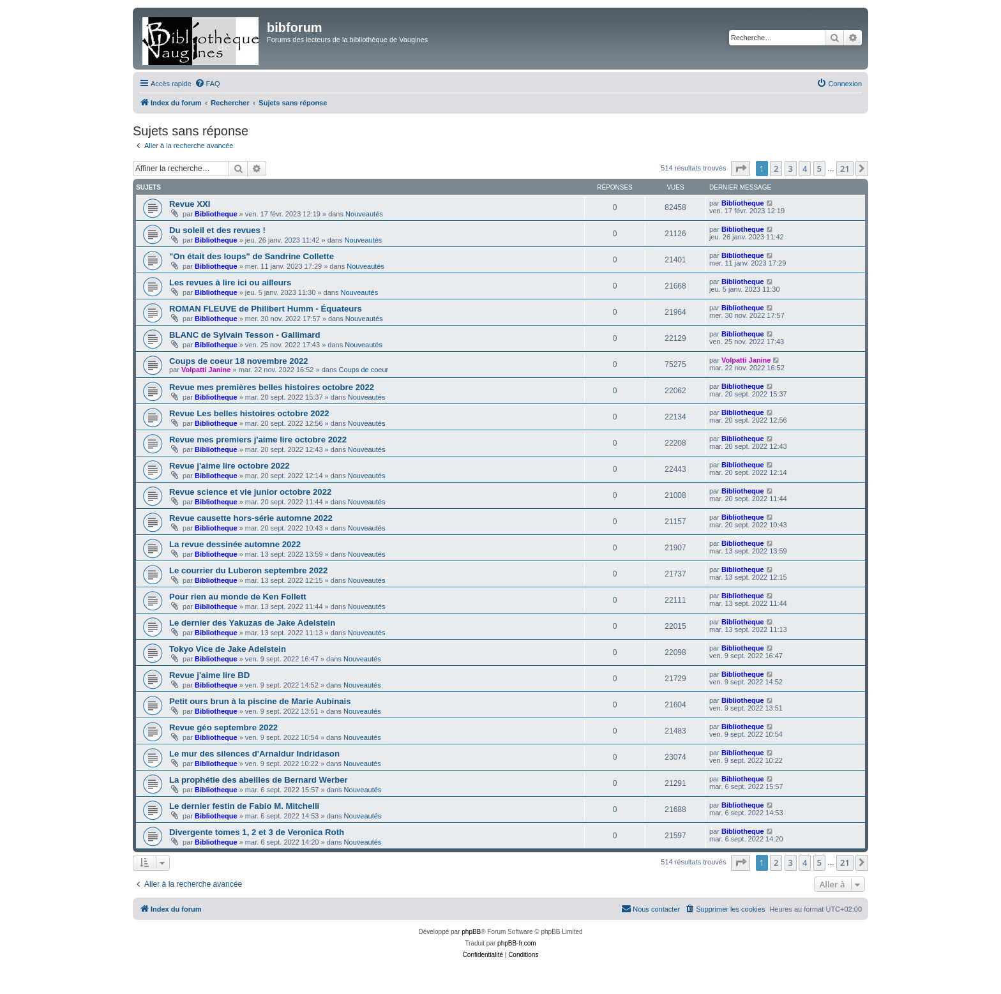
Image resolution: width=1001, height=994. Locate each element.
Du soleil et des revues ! (217, 230)
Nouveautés (364, 214)
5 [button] (819, 168)
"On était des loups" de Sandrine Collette (251, 256)
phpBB (471, 931)
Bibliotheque (216, 214)
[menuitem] (207, 83)
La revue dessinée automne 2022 (235, 544)
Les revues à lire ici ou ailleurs (230, 282)
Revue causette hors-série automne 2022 (251, 518)
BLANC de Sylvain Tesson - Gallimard (244, 335)
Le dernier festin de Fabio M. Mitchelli (244, 806)
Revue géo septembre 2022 (223, 727)
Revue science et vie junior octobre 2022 (250, 492)
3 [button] (790, 168)
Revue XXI (190, 204)
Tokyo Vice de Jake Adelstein (227, 649)
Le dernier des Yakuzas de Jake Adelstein (252, 623)
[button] (740, 168)
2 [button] (776, 168)
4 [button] (804, 168)
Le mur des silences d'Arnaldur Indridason (254, 753)
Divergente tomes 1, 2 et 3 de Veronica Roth (256, 832)
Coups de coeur (364, 369)
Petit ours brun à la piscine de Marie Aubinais (260, 701)
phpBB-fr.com (516, 943)
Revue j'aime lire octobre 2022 (229, 466)
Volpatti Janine (205, 369)
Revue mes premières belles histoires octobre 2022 (271, 387)
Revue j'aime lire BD (209, 675)
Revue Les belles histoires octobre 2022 (249, 413)
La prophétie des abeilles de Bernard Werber (258, 780)
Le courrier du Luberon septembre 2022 (248, 570)
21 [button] (845, 168)
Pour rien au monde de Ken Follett (237, 596)
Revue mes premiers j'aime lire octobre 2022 (258, 439)
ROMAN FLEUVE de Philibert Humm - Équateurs (265, 308)
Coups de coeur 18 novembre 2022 (238, 361)
